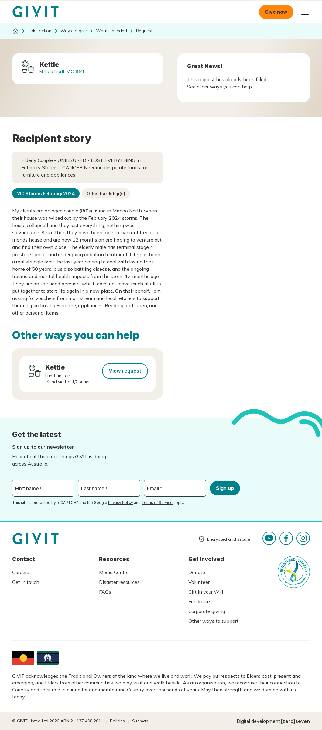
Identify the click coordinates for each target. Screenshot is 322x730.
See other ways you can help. (220, 87)
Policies (117, 721)
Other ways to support (213, 621)
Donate (196, 572)
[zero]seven (295, 721)
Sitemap (140, 721)
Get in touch (25, 582)
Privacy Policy (120, 502)
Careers (20, 572)
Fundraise (199, 601)
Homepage (35, 12)
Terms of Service (157, 502)
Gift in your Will (205, 592)
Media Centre (114, 572)
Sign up (225, 488)
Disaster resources (119, 582)
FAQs (105, 592)
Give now (276, 12)
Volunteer (199, 582)
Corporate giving (206, 611)
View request (125, 371)
